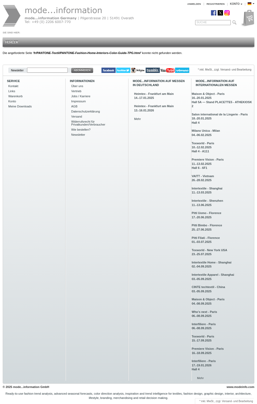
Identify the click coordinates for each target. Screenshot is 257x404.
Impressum (78, 101)
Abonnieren (82, 70)
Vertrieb (76, 91)
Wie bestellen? (80, 129)
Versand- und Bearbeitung (237, 401)
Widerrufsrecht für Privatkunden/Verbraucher (88, 123)
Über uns (77, 86)
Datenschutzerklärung (85, 111)
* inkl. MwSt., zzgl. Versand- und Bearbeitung (224, 69)
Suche (201, 22)
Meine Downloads (20, 106)
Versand (76, 116)
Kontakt (13, 86)
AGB (74, 106)
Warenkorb (15, 96)
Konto (12, 101)
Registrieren (216, 4)
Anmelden (194, 4)
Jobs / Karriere (80, 96)
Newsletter (17, 70)
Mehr (137, 119)
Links (11, 91)
